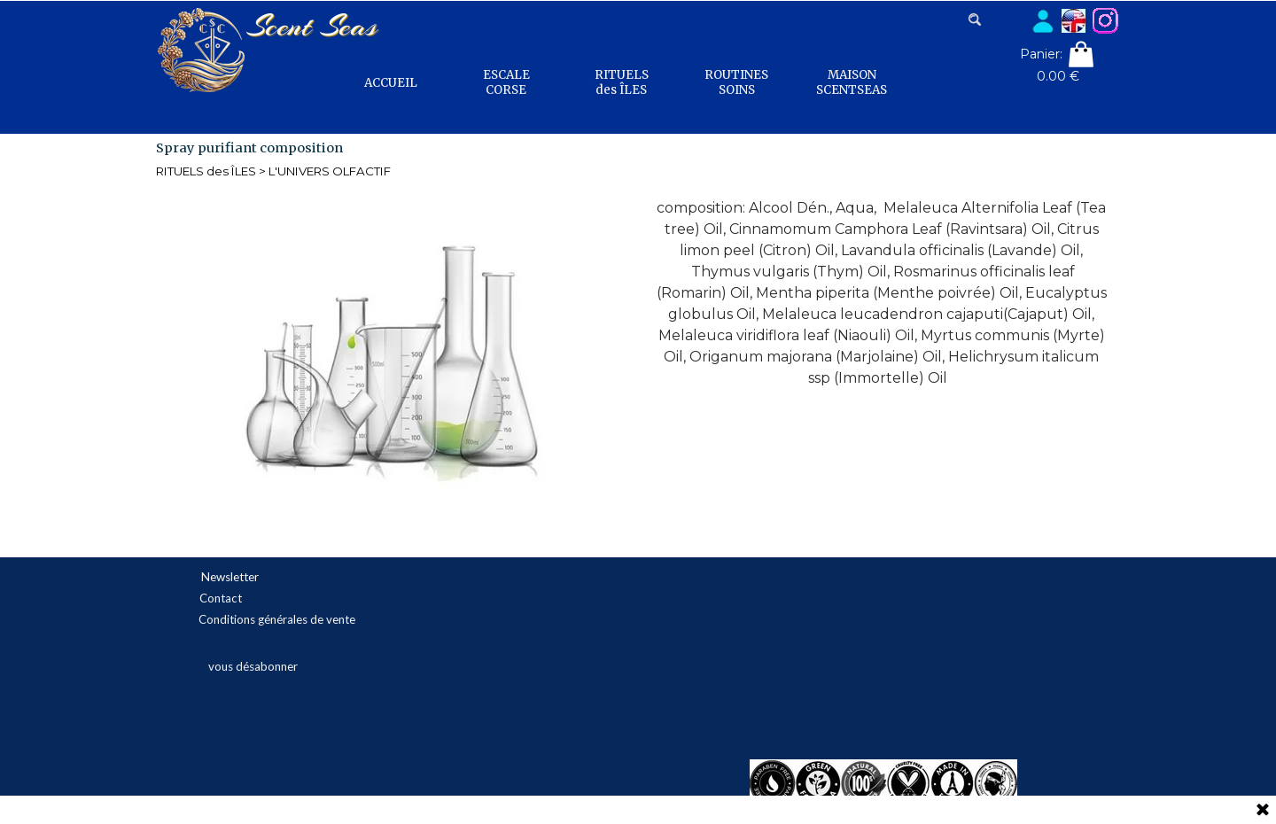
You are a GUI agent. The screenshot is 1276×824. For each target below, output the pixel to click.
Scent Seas (311, 25)
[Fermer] (1263, 810)
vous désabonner (253, 666)
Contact (220, 598)
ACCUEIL (390, 82)
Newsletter (230, 577)
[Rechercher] (996, 19)
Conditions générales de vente (276, 619)
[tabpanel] (882, 293)
